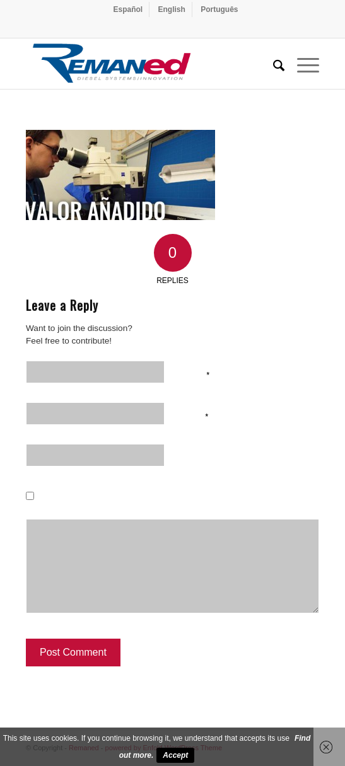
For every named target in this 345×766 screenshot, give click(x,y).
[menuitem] (128, 9)
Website (197, 457)
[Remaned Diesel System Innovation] (143, 63)
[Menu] (301, 63)
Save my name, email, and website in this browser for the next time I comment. (186, 507)
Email (194, 415)
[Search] (272, 63)
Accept (175, 755)
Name (194, 374)
